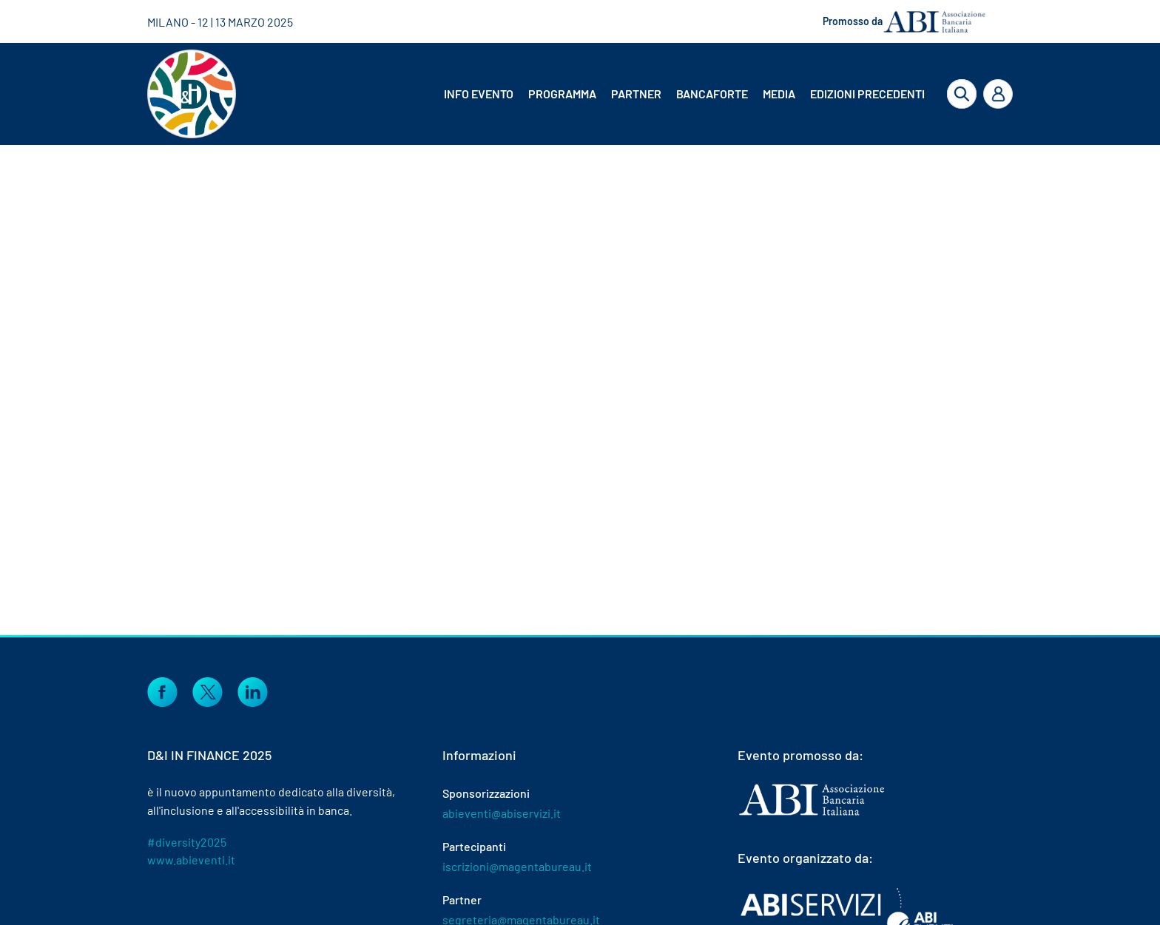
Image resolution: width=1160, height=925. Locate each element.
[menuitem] (480, 94)
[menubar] (672, 94)
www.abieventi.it (191, 860)
